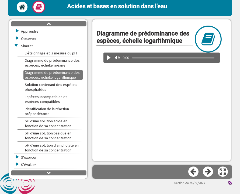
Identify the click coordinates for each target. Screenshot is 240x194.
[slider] (173, 57)
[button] (223, 172)
